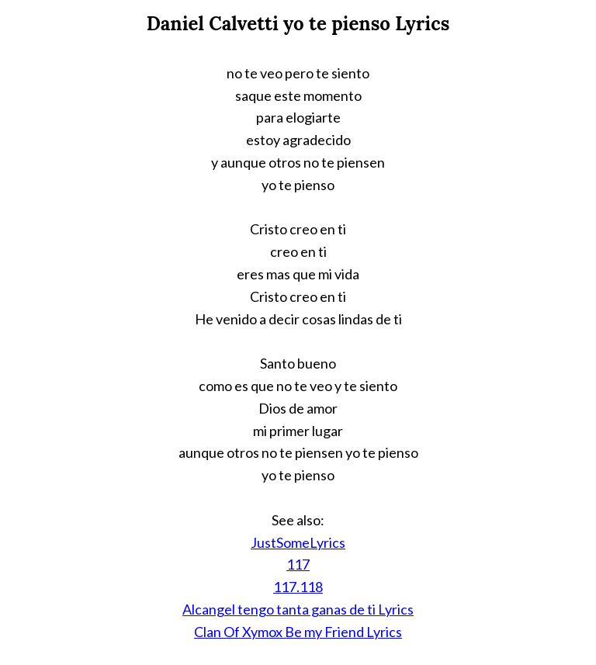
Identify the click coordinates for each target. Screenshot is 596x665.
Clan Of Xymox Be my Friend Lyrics (298, 631)
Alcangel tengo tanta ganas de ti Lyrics (298, 609)
